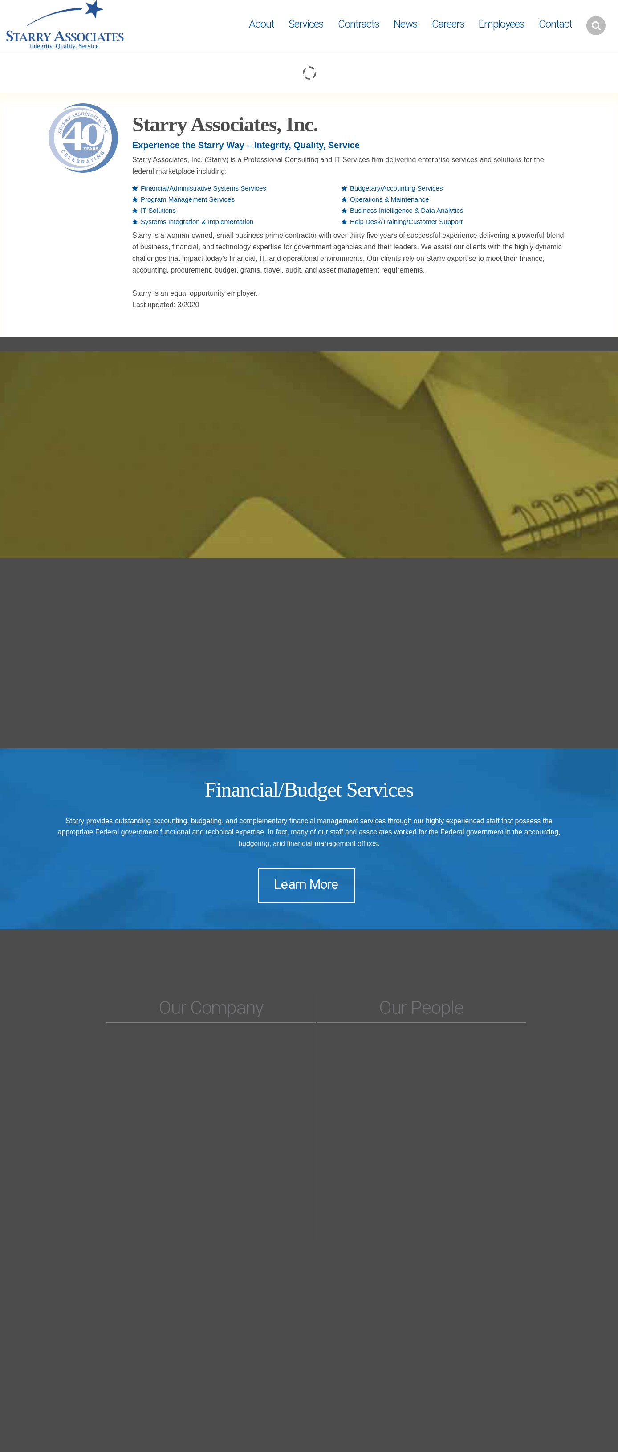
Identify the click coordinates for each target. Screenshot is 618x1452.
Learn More (306, 884)
